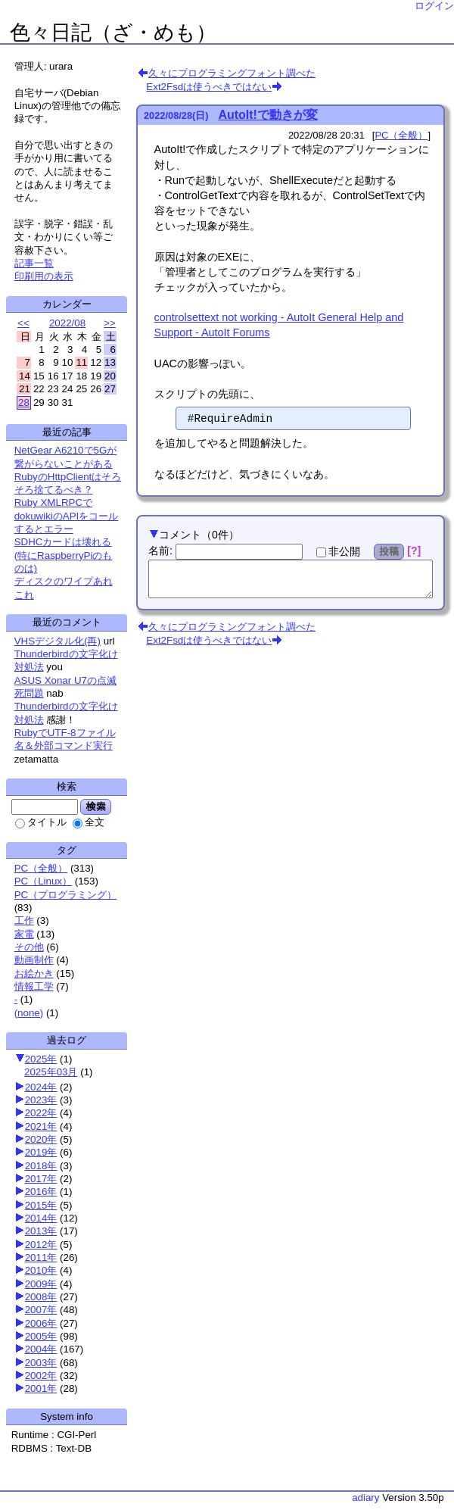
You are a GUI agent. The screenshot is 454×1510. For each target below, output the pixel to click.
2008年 (41, 1297)
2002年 (41, 1375)
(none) (29, 1013)
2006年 (41, 1323)
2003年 (41, 1362)
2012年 (41, 1244)
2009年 (41, 1284)
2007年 (41, 1309)
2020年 (41, 1139)
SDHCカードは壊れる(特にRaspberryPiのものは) (63, 555)
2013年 (41, 1231)
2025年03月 (50, 1072)
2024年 (41, 1087)
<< (23, 323)
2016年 (41, 1191)
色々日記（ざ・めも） (113, 32)
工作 (24, 920)
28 (24, 402)
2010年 (41, 1270)
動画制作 (34, 960)
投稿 (389, 551)
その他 (29, 947)
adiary (365, 1497)
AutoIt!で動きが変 (268, 114)
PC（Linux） (43, 881)
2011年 (41, 1257)
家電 (24, 934)
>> (110, 323)
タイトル (41, 822)
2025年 (41, 1059)
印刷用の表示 (43, 276)
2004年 (41, 1349)
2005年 (41, 1336)
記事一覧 (34, 263)
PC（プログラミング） (65, 894)
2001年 (41, 1388)
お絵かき (34, 973)
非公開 (338, 551)
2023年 (41, 1100)
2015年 (41, 1205)
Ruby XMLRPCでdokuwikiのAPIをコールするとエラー (66, 516)
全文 (88, 822)
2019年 (41, 1152)
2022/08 (67, 323)
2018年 (41, 1165)
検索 (96, 806)
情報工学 (34, 986)
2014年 (41, 1218)
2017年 (41, 1178)
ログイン (434, 5)
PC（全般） (41, 868)
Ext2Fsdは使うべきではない (209, 86)
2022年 (41, 1112)
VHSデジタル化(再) (57, 641)
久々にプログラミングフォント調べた (232, 73)
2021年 (41, 1126)
